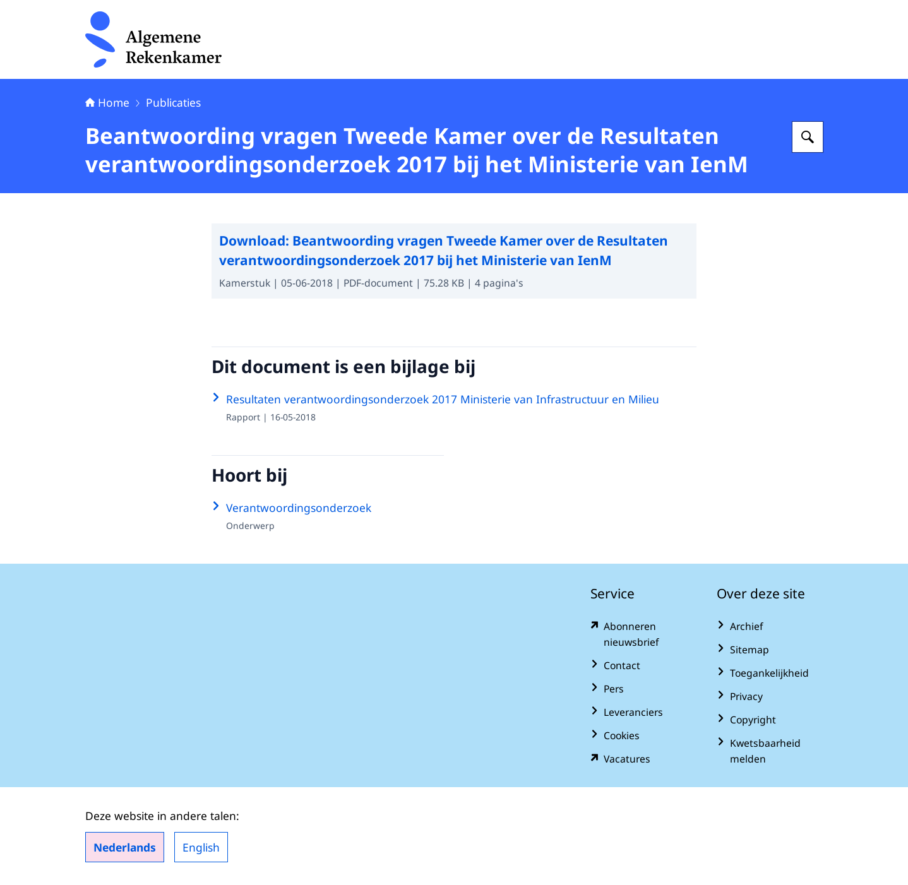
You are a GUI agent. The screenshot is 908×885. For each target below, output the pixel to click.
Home (107, 102)
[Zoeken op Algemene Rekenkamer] (807, 137)
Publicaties (173, 102)
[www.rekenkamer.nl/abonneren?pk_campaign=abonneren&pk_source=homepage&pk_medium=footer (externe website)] (643, 634)
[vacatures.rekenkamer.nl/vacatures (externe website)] (643, 759)
